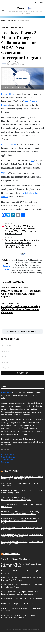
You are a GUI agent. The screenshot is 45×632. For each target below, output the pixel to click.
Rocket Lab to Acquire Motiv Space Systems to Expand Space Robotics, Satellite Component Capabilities (20, 520)
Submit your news (7, 459)
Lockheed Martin (8, 94)
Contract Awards (9, 287)
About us (4, 452)
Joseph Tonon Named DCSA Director (16, 559)
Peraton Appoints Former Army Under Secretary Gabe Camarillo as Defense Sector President (20, 512)
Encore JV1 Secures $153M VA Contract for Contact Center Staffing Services (22, 491)
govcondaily (11, 553)
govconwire (11, 471)
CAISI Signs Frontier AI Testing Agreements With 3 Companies (21, 609)
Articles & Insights (7, 454)
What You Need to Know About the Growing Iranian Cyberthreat (22, 572)
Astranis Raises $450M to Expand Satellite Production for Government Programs (18, 498)
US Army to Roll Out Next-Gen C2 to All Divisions (21, 599)
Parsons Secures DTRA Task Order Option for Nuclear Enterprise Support (21, 293)
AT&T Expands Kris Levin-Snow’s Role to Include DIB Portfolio (21, 505)
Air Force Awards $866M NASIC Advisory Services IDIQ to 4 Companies (21, 529)
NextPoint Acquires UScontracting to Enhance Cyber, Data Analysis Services (22, 543)
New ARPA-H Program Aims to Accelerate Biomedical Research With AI (18, 616)
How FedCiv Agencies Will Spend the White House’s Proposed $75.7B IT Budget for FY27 (22, 478)
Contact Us (5, 462)
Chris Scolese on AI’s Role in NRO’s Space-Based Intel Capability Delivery (21, 565)
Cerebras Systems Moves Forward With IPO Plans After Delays (21, 484)
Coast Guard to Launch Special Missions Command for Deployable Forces (21, 586)
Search (39, 332)
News (26, 287)
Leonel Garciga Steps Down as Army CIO (17, 603)
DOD (20, 287)
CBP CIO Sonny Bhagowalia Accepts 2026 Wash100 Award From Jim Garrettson (22, 536)
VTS (3, 173)
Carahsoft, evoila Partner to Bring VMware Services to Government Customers (20, 309)
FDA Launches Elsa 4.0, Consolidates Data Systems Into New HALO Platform (21, 579)
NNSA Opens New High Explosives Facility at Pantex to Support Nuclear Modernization (19, 593)
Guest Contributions (8, 457)
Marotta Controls (8, 144)
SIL (32, 160)
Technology (13, 303)
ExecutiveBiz (6, 392)
